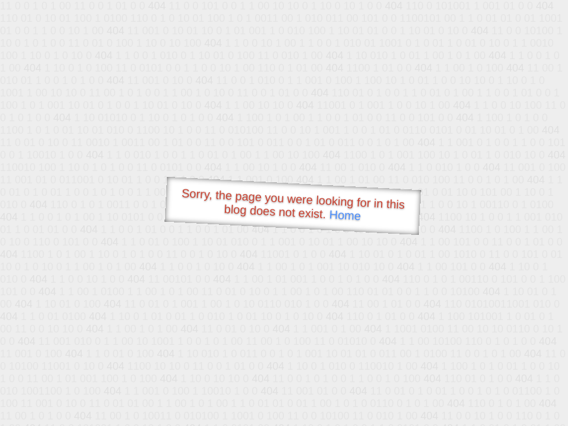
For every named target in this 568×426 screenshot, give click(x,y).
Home (345, 215)
